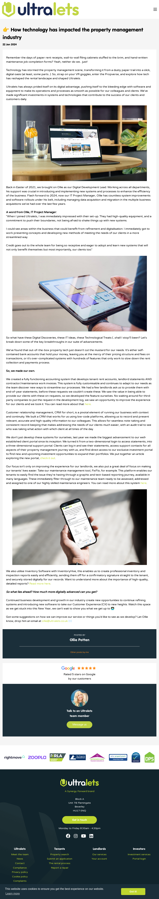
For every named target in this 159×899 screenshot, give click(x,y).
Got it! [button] (133, 891)
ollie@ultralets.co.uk (55, 621)
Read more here (39, 583)
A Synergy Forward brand (79, 791)
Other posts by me (79, 652)
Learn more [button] (13, 893)
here (88, 404)
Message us (79, 724)
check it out (47, 458)
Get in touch (79, 819)
